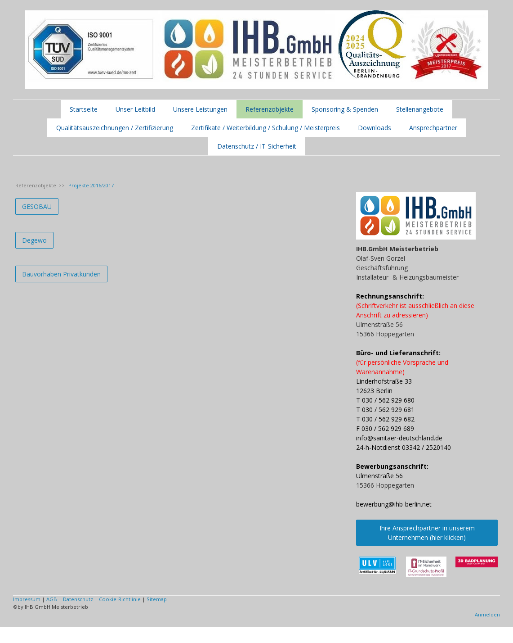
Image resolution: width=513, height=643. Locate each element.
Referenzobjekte (269, 109)
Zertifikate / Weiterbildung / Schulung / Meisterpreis (265, 127)
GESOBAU (37, 206)
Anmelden (487, 614)
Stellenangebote (419, 109)
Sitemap (157, 599)
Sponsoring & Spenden (345, 109)
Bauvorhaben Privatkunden (61, 274)
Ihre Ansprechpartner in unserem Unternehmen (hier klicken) (427, 533)
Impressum (26, 599)
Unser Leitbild (135, 109)
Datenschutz (78, 599)
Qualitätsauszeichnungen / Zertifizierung (114, 127)
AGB (51, 599)
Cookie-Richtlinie (120, 599)
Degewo (34, 240)
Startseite (84, 109)
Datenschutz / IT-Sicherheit (256, 146)
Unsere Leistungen (200, 109)
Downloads (374, 127)
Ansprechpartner (433, 127)
